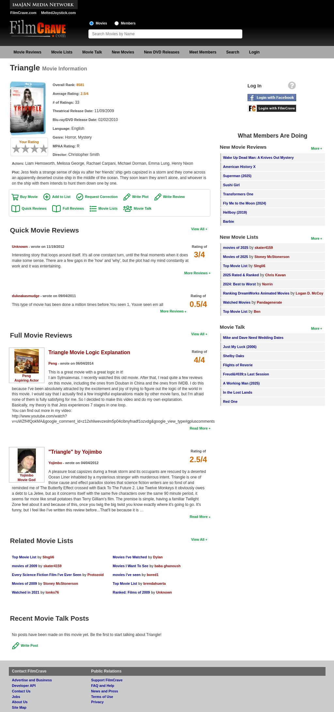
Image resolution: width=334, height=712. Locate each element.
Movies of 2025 (235, 257)
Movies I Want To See (130, 566)
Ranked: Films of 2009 (131, 592)
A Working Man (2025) (241, 383)
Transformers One (238, 194)
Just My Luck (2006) (240, 347)
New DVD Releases (161, 52)
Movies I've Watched (130, 557)
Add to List (61, 197)
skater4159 (52, 566)
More (315, 148)
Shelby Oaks (233, 356)
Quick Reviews (34, 208)
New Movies (123, 52)
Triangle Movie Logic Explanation (89, 352)
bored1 (153, 575)
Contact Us (21, 691)
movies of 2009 (24, 566)
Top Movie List (24, 557)
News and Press (104, 691)
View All (198, 229)
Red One (230, 401)
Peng (26, 376)
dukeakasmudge (26, 296)
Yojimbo (27, 475)
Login (254, 52)
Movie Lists (61, 52)
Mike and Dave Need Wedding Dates (253, 338)
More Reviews (196, 273)
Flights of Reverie (238, 365)
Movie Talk (92, 52)
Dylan (157, 557)
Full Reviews (73, 208)
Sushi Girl (231, 185)
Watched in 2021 (25, 592)
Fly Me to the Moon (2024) (244, 203)
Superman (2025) (237, 176)
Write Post (29, 645)
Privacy (97, 702)
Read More (198, 428)
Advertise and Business (32, 680)
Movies (101, 23)
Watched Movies (236, 302)
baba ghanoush (168, 566)
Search (232, 52)
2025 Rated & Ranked (241, 275)
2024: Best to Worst (239, 284)
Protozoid (95, 575)
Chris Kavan (275, 275)
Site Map (19, 707)
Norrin (267, 284)
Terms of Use (102, 697)
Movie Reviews (27, 52)
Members (128, 23)
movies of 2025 (235, 248)
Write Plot (140, 197)
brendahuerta (154, 583)
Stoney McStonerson (60, 583)
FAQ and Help (102, 686)
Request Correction (101, 197)
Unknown (20, 247)
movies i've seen (127, 575)
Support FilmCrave (107, 680)
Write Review (174, 197)
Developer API (24, 686)
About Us (20, 702)
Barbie (228, 221)
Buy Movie (29, 197)
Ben (257, 311)
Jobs (16, 697)
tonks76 (52, 592)
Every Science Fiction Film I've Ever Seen (47, 575)
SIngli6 (48, 557)
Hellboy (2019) (235, 212)
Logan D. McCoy (310, 293)
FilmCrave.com (23, 13)
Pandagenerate (269, 302)
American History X (239, 167)
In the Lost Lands (237, 392)
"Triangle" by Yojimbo (75, 452)
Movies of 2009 (24, 583)
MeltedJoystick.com (58, 13)
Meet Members (202, 52)
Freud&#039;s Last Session (246, 374)
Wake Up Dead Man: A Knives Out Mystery (258, 157)
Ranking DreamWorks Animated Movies (256, 293)
